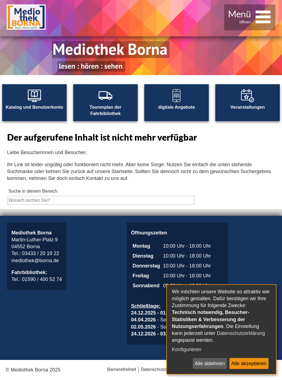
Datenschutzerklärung (241, 333)
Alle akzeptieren (249, 363)
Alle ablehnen (210, 363)
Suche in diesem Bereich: (33, 191)
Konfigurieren (186, 349)
